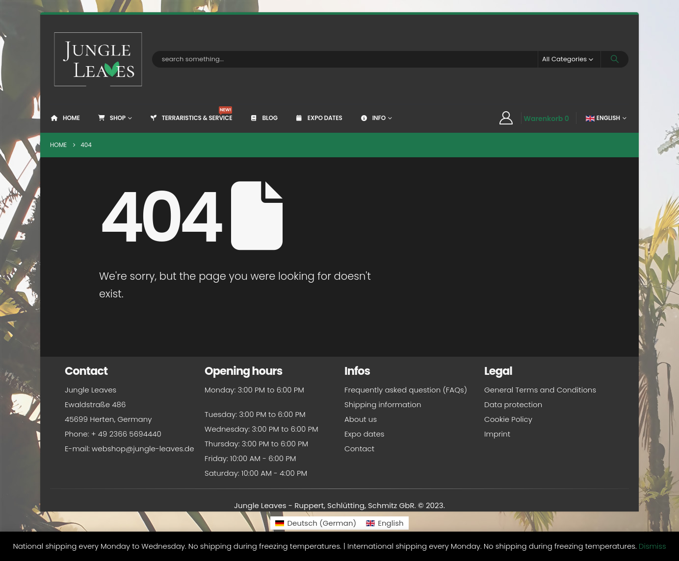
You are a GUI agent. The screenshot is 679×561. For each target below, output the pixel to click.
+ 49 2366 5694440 (126, 434)
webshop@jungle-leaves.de (143, 448)
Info (373, 118)
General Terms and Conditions (540, 390)
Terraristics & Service (191, 114)
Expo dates (318, 118)
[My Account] (506, 118)
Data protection (513, 404)
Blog (263, 118)
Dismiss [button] (652, 546)
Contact (359, 448)
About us (360, 419)
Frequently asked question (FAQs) (405, 390)
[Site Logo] (98, 59)
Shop (111, 118)
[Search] (614, 59)
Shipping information (382, 404)
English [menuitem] (390, 523)
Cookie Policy (508, 419)
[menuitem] (315, 523)
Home (65, 118)
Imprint (497, 434)
